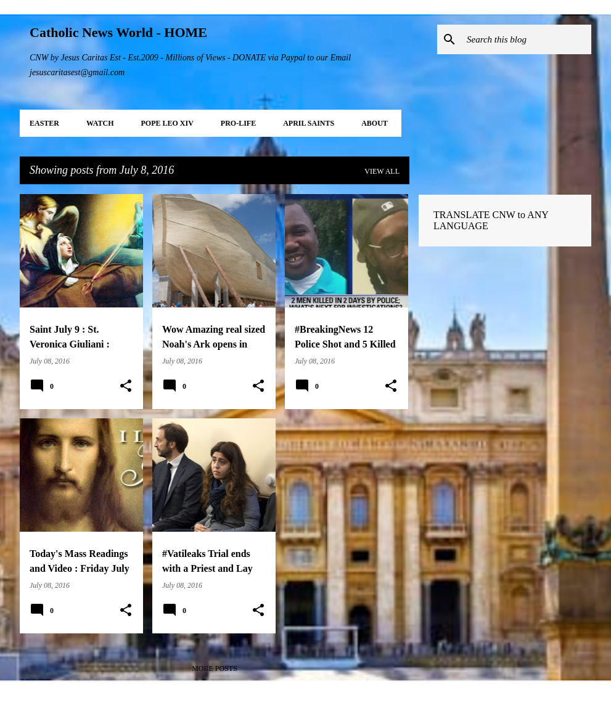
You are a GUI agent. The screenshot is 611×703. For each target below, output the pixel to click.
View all (382, 171)
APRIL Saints (308, 123)
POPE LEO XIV (167, 123)
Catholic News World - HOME (118, 32)
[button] (125, 386)
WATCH (99, 123)
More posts (214, 668)
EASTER (44, 123)
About (374, 123)
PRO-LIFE (238, 123)
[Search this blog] (526, 39)
